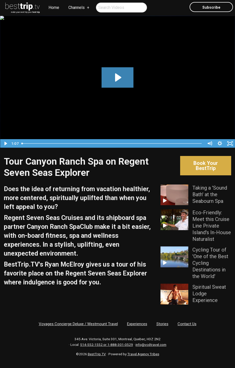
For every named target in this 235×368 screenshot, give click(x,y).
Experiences (137, 324)
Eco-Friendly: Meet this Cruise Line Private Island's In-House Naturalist (211, 225)
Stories (162, 324)
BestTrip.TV (97, 354)
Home (53, 7)
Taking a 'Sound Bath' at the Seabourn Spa (209, 194)
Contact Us (187, 324)
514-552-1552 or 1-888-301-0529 (106, 345)
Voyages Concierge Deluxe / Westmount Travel (78, 324)
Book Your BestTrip (205, 165)
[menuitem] (22, 8)
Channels (76, 7)
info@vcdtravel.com (150, 345)
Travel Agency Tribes (143, 354)
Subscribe (211, 7)
